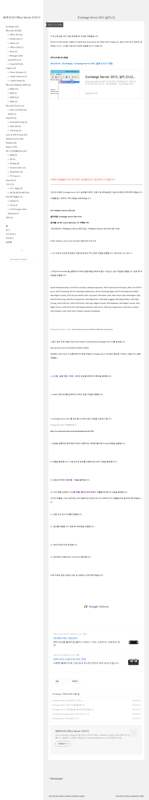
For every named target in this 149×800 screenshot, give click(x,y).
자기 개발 (15, 188)
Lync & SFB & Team (16, 135)
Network (11, 180)
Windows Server (14, 139)
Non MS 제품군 (14, 197)
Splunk (13, 201)
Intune (14, 43)
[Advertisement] (96, 606)
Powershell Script (18, 122)
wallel (141, 796)
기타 (10, 184)
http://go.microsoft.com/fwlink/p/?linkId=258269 (69, 348)
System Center (17, 168)
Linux (13, 205)
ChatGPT (11, 118)
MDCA (14, 97)
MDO (13, 101)
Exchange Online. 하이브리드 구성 (66, 700)
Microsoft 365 (13, 31)
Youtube (75, 796)
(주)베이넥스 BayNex (65, 638)
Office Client (16, 47)
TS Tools (14, 176)
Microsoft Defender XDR (18, 85)
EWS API (15, 126)
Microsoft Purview (15, 106)
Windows (11, 143)
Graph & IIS (16, 64)
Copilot (11, 68)
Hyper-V (11, 147)
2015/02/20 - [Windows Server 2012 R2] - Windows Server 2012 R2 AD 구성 (85, 229)
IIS (12, 159)
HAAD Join (16, 39)
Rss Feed (52, 796)
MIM (13, 155)
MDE (13, 89)
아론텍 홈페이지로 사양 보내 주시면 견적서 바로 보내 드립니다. (86, 663)
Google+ (82, 796)
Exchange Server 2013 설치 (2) (64, 718)
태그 (8, 230)
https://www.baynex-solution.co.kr (67, 634)
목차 (9, 217)
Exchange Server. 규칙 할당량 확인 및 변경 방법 (71, 709)
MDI (13, 93)
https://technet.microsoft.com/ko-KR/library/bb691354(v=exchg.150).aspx (92, 329)
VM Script (15, 130)
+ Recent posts (56, 778)
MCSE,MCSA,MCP (19, 193)
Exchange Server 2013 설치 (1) (96, 17)
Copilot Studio (17, 81)
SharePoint (16, 172)
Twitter (61, 796)
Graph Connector (18, 76)
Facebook (67, 796)
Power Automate (17, 72)
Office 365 (15, 35)
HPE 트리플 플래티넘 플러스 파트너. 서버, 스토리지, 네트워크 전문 (86, 643)
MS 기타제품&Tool (16, 151)
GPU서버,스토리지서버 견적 (69, 659)
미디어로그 (11, 234)
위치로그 (10, 238)
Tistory (126, 796)
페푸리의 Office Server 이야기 (22, 17)
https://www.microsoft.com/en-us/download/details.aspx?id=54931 (72, 431)
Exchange (12, 27)
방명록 (9, 242)
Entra (13, 51)
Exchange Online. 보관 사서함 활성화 (67, 705)
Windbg (14, 163)
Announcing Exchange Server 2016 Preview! (69, 714)
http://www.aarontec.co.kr (64, 655)
